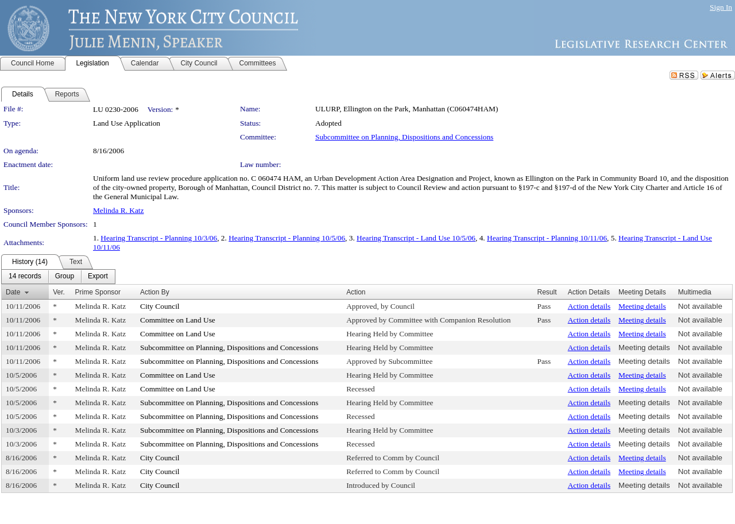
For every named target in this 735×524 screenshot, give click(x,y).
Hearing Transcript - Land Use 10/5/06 (416, 238)
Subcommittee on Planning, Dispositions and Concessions (404, 137)
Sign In (721, 7)
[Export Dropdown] (98, 277)
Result (547, 292)
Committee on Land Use (177, 320)
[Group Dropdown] (64, 277)
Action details (589, 306)
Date (13, 292)
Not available (700, 306)
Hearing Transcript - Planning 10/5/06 (287, 238)
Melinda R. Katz (118, 210)
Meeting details (642, 306)
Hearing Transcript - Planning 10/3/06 (158, 238)
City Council (160, 306)
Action (355, 292)
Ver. (59, 292)
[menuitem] (25, 277)
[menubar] (58, 276)
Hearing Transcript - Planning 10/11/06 (547, 238)
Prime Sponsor (98, 292)
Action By (154, 292)
